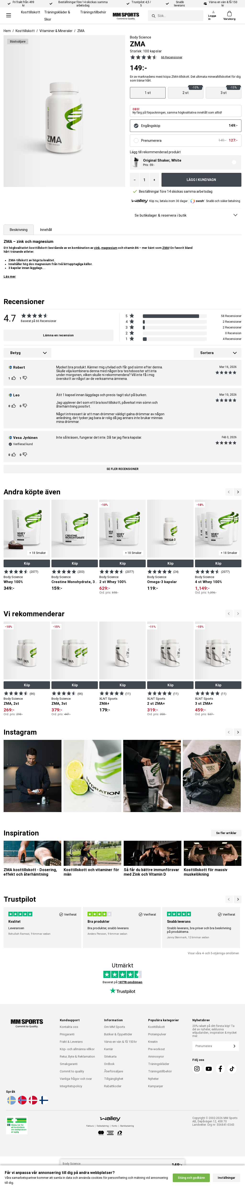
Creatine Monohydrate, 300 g (76, 582)
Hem (7, 31)
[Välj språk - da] (33, 1103)
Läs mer (10, 276)
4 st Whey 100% (208, 582)
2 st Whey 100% (112, 582)
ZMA (80, 31)
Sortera (207, 353)
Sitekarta (110, 1056)
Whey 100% (13, 582)
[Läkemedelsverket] (17, 1126)
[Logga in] (213, 16)
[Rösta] (14, 378)
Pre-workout (156, 1049)
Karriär (108, 1049)
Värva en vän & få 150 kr (120, 1041)
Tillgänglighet (113, 1079)
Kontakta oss (69, 1027)
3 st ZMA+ (204, 703)
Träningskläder (158, 1064)
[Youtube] (208, 1069)
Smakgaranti (69, 1064)
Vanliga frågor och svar (76, 1079)
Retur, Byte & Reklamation (77, 1056)
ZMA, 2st (11, 703)
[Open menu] (8, 15)
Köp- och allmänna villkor (77, 1049)
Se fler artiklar (226, 833)
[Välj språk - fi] (43, 1103)
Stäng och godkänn (191, 1185)
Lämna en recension (58, 335)
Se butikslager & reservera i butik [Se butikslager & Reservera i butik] (160, 215)
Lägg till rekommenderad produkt (155, 152)
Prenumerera (151, 140)
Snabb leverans (180, 3)
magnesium (109, 248)
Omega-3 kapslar (162, 582)
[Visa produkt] (148, 92)
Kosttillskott (30, 12)
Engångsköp (150, 126)
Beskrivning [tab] (19, 230)
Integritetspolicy (71, 1086)
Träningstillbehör (93, 12)
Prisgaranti (67, 1034)
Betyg (15, 353)
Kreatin (153, 1041)
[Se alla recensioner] (142, 57)
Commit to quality (72, 1071)
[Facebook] (220, 1069)
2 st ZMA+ (156, 703)
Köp (27, 563)
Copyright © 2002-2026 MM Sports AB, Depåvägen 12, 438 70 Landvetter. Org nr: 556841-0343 (215, 1121)
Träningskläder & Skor (57, 15)
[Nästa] (229, 492)
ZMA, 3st (59, 703)
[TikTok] (232, 1069)
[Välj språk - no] (22, 1103)
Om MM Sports (114, 1027)
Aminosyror (156, 1056)
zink (97, 248)
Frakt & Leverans (71, 1041)
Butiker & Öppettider (118, 1034)
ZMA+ (104, 703)
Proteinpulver (157, 1034)
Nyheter (153, 1079)
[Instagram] (197, 1069)
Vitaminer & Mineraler (55, 31)
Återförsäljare (113, 1071)
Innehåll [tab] (46, 230)
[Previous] (237, 492)
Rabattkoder (112, 1086)
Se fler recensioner (122, 469)
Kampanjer (155, 1086)
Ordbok (109, 1064)
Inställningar (226, 1185)
